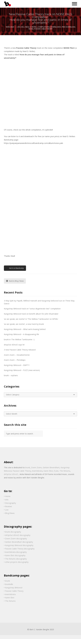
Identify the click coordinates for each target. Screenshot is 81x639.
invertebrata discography (16, 552)
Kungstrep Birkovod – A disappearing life (21, 334)
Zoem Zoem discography (16, 538)
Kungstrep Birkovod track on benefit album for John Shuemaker (31, 314)
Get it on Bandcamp (16, 268)
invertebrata (37, 471)
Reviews (8, 506)
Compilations (44, 27)
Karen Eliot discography (15, 555)
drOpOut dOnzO (11, 474)
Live (6, 510)
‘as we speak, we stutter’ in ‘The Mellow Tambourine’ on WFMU (31, 319)
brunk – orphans (11, 375)
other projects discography (16, 562)
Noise (31, 29)
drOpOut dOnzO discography (17, 535)
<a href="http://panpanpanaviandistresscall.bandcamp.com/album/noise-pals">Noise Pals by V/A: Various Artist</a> (26, 199)
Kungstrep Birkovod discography (19, 545)
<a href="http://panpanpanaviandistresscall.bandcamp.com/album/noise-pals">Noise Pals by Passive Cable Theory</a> (26, 93)
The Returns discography (16, 559)
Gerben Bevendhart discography (19, 542)
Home (7, 496)
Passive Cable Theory (43, 29)
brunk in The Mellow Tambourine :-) (19, 339)
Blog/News (10, 513)
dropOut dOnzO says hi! (14, 344)
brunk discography (13, 532)
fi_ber (56, 471)
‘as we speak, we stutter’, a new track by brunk (24, 324)
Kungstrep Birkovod (13, 587)
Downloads (55, 27)
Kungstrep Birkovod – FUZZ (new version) (22, 370)
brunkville (9, 584)
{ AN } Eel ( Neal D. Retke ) (27, 27)
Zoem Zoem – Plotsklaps (14, 360)
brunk (27, 467)
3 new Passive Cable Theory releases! (20, 349)
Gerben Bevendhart (51, 467)
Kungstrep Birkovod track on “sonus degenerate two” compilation (32, 308)
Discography (10, 503)
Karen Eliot (48, 471)
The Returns (65, 471)
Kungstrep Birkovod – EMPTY (16, 365)
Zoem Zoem (36, 467)
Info (6, 499)
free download (68, 27)
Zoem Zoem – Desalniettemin (17, 355)
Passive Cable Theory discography (19, 548)
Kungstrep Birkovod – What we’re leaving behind (25, 329)
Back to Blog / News (15, 281)
